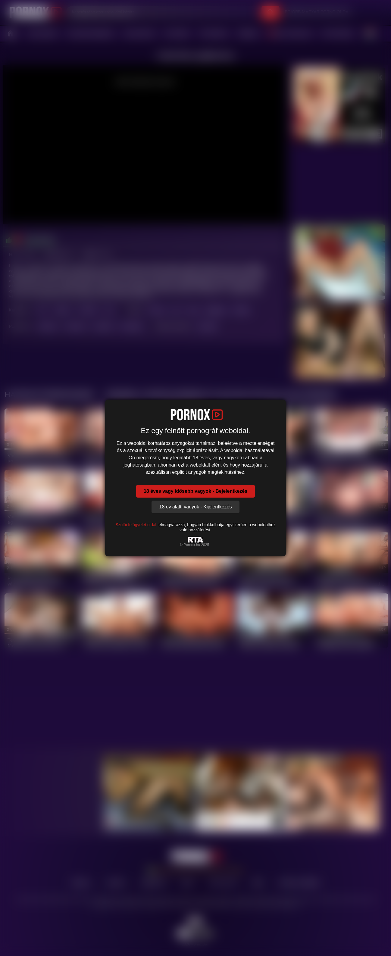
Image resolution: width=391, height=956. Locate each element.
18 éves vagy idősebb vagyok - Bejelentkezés (195, 491)
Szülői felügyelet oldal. (136, 524)
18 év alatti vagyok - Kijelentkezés (195, 506)
